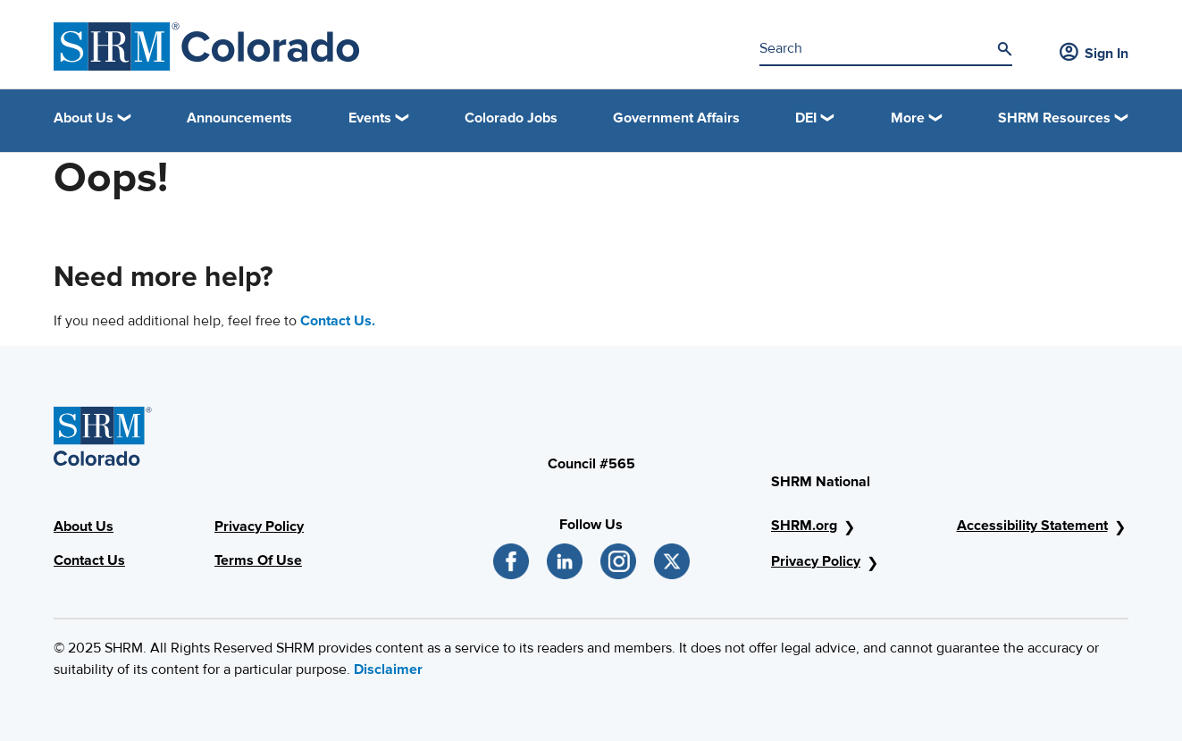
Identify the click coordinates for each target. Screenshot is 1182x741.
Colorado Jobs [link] (511, 118)
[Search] (1004, 49)
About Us (83, 526)
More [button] (908, 118)
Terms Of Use (258, 560)
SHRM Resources (1054, 118)
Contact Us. (337, 321)
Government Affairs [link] (676, 118)
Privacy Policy (259, 526)
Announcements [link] (239, 118)
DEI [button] (806, 118)
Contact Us (89, 560)
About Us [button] (83, 118)
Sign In (1094, 53)
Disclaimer (388, 669)
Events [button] (369, 118)
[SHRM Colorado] (207, 46)
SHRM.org (804, 526)
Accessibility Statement (1032, 526)
